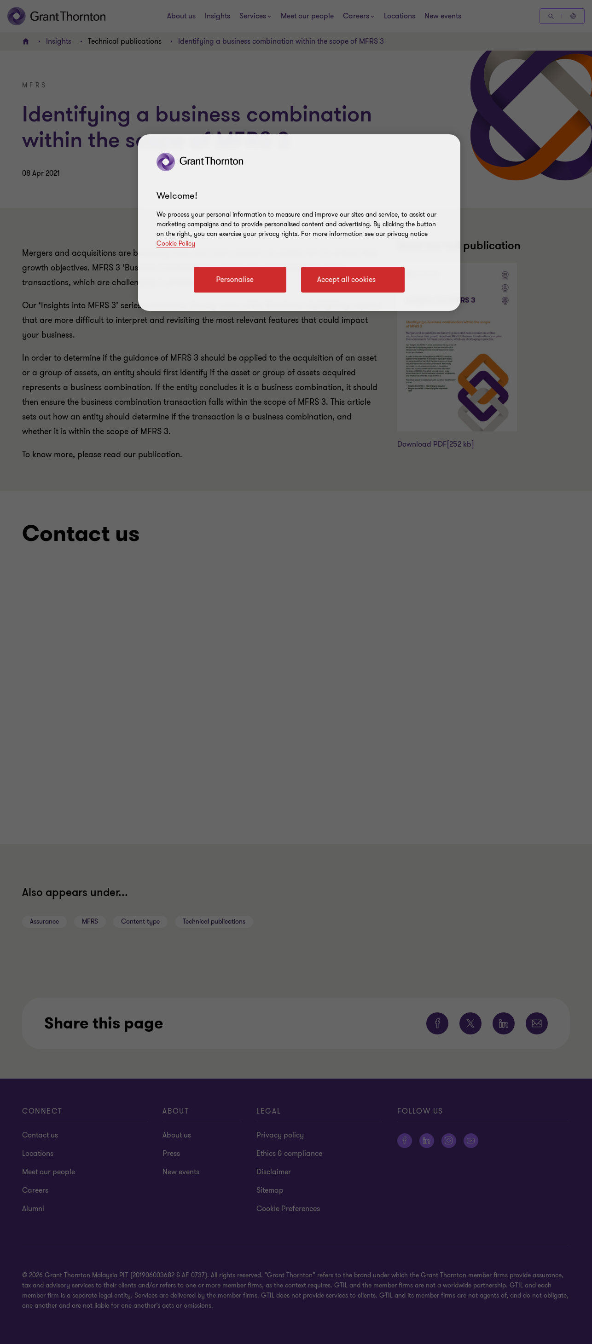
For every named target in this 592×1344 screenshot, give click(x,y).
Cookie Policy (176, 243)
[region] (299, 222)
